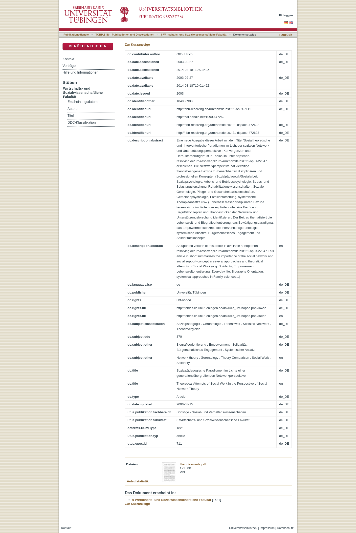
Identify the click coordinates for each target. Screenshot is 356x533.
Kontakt (68, 59)
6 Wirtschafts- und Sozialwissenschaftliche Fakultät (193, 34)
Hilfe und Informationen (80, 72)
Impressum (267, 528)
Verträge (69, 66)
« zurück (285, 35)
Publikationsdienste (76, 34)
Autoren (73, 109)
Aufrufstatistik (138, 481)
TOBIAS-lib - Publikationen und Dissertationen (124, 34)
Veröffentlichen (88, 46)
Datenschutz (285, 528)
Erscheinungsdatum (82, 102)
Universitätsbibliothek (243, 528)
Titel (70, 116)
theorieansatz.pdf (193, 464)
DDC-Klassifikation (81, 122)
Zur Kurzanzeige (137, 44)
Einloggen (286, 15)
